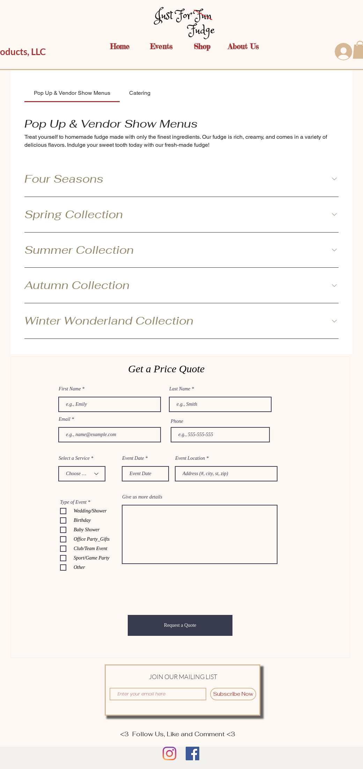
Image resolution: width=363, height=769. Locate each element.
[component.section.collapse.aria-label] (334, 179)
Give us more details (142, 497)
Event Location (190, 458)
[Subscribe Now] (233, 694)
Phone (177, 421)
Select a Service (74, 458)
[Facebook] (192, 753)
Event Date (133, 458)
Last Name (179, 389)
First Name (70, 389)
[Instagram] (169, 753)
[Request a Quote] (180, 625)
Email (64, 419)
